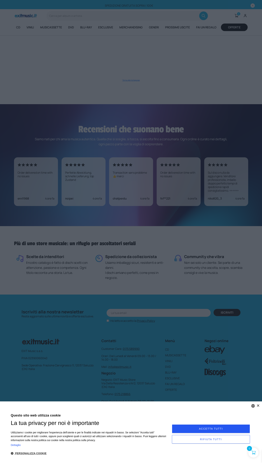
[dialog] (131, 432)
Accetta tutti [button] (211, 428)
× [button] (258, 405)
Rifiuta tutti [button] (211, 440)
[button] (89, 453)
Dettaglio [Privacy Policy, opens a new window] (16, 445)
